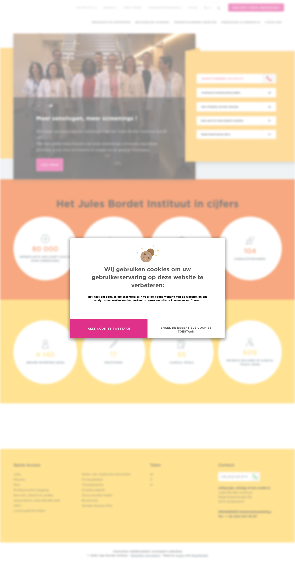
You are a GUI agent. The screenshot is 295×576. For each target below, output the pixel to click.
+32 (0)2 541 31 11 (240, 476)
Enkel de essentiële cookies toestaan (186, 329)
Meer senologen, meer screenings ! (86, 118)
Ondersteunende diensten (195, 22)
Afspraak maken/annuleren (220, 92)
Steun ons (273, 22)
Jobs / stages (132, 7)
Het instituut (86, 7)
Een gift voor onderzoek (256, 7)
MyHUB (192, 7)
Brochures (90, 500)
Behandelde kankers (152, 22)
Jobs (17, 474)
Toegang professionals (164, 7)
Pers (16, 484)
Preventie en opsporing (111, 22)
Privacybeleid (92, 479)
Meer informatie (147, 310)
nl (207, 7)
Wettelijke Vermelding (145, 555)
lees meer (50, 164)
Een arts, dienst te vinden (33, 495)
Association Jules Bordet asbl (36, 500)
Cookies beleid (93, 490)
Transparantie (92, 484)
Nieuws (110, 7)
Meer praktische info (215, 134)
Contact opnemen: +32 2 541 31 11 (222, 78)
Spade (180, 555)
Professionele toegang (31, 490)
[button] (39, 106)
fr (151, 479)
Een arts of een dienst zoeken (222, 120)
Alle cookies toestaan (109, 328)
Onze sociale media (97, 495)
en (152, 474)
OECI (17, 505)
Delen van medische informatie (106, 474)
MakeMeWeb (199, 555)
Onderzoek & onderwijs (240, 22)
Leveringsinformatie (29, 510)
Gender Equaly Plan (97, 505)
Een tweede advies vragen (219, 106)
